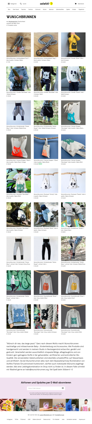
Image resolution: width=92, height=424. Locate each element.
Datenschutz (46, 419)
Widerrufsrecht (37, 419)
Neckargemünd (13, 21)
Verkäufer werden (72, 419)
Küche (44, 9)
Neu (9, 9)
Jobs (63, 419)
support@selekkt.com (46, 415)
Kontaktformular (59, 415)
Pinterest (23, 419)
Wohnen (51, 9)
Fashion (30, 9)
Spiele (68, 9)
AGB (29, 419)
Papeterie (81, 9)
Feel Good (16, 9)
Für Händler (56, 419)
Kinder (74, 9)
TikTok (16, 419)
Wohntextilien (60, 9)
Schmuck (37, 9)
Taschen (23, 9)
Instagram (9, 419)
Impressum (82, 419)
